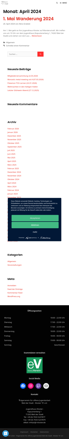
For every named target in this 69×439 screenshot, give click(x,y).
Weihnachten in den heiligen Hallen (22, 86)
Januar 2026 (12, 132)
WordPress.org (13, 296)
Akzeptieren (35, 218)
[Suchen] (40, 54)
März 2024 (11, 186)
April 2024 (11, 183)
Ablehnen (35, 225)
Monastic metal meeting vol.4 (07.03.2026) (25, 79)
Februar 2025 (13, 168)
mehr (35, 232)
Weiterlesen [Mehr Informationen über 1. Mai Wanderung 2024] (37, 36)
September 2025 (14, 146)
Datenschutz (44, 432)
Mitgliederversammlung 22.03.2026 (22, 76)
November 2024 (14, 175)
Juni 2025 (11, 154)
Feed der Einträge (15, 289)
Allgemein (10, 42)
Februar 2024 (13, 190)
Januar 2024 (12, 194)
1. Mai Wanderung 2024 (28, 19)
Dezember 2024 (14, 172)
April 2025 (11, 161)
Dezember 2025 (14, 136)
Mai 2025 (11, 157)
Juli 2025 (11, 150)
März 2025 (11, 165)
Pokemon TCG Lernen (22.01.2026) (22, 83)
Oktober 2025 (13, 143)
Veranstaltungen (14, 265)
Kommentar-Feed (14, 292)
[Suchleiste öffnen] (57, 3)
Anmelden (11, 285)
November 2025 (14, 139)
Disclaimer (34, 432)
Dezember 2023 (14, 197)
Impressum (24, 432)
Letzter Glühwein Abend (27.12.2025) (23, 90)
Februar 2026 (13, 128)
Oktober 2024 (13, 179)
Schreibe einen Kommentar (17, 45)
